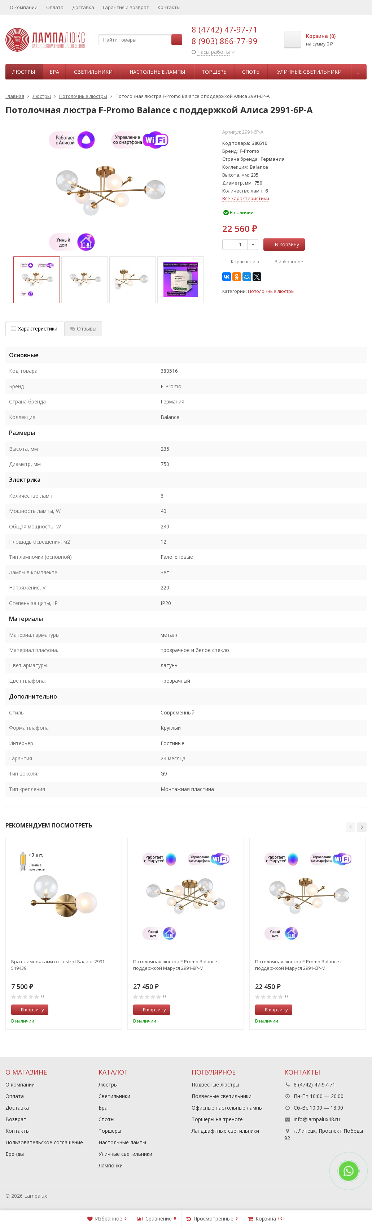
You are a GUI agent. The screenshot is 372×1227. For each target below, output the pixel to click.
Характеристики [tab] (34, 328)
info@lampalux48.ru (317, 1119)
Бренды (14, 1153)
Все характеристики (245, 198)
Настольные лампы (157, 71)
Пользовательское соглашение (44, 1142)
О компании (24, 7)
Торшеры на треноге (217, 1119)
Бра (54, 71)
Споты (251, 71)
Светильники (93, 71)
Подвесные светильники (221, 1096)
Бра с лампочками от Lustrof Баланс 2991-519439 (58, 964)
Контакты (169, 7)
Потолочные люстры (271, 291)
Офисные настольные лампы (227, 1107)
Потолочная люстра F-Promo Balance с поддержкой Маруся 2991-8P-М (176, 964)
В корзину (283, 244)
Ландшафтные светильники (225, 1130)
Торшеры (215, 71)
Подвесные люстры (215, 1084)
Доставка (83, 7)
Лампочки (111, 1165)
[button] (350, 827)
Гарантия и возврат (126, 7)
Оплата (55, 7)
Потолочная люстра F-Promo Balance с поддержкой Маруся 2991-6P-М (298, 964)
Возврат (15, 1119)
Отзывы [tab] (83, 328)
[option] (37, 279)
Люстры (23, 71)
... (358, 71)
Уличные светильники (309, 71)
